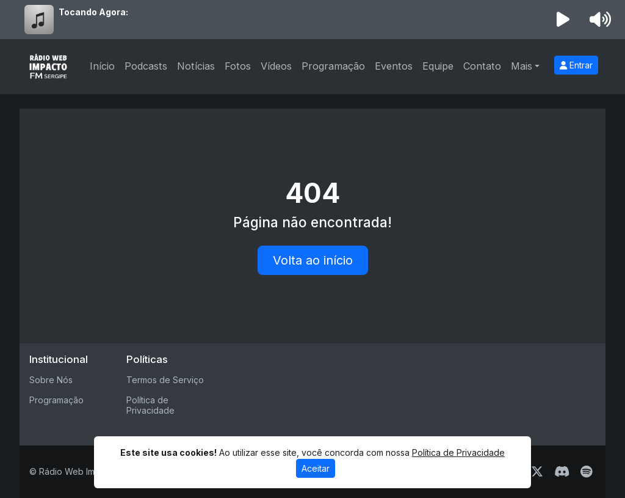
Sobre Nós (51, 380)
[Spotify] (586, 471)
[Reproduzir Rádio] (563, 19)
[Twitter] (537, 471)
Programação (333, 66)
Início (102, 66)
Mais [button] (521, 66)
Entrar (576, 65)
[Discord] (561, 471)
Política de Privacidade (150, 405)
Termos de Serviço (165, 380)
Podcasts (146, 66)
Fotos (238, 66)
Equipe (437, 66)
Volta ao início (313, 260)
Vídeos (276, 66)
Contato (482, 66)
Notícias (196, 66)
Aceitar (316, 468)
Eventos (394, 66)
